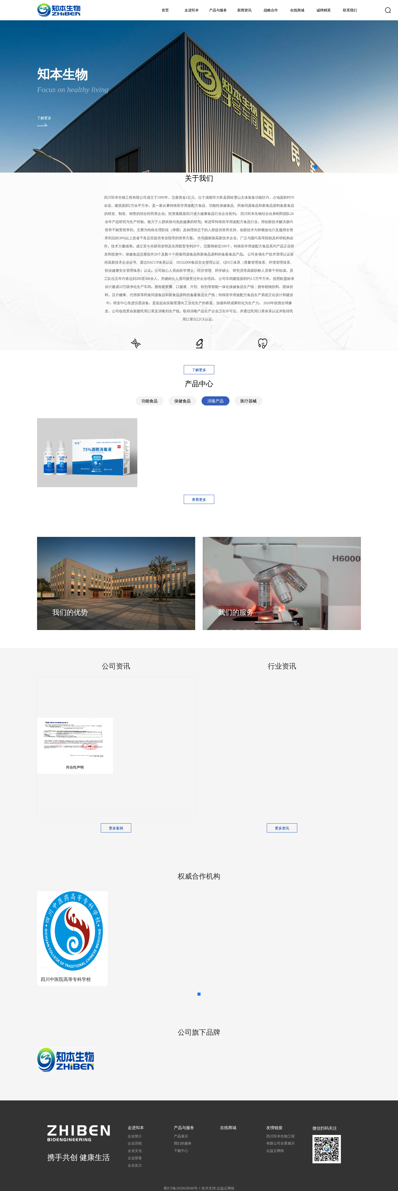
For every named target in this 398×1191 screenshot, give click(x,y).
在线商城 (297, 10)
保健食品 (182, 401)
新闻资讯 (244, 10)
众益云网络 (275, 1150)
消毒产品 (215, 401)
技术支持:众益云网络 (218, 1188)
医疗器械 (248, 401)
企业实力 (135, 1165)
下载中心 (181, 1150)
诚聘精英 (324, 10)
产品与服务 (218, 10)
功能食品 (149, 401)
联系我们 (350, 10)
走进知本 (192, 10)
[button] (315, 166)
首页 (165, 10)
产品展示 (181, 1136)
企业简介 (135, 1136)
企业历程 (135, 1143)
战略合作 (271, 10)
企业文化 (135, 1150)
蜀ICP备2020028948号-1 (182, 1188)
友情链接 (274, 1128)
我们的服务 (183, 1143)
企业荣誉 (135, 1158)
